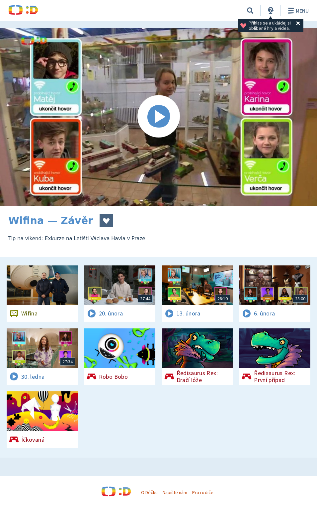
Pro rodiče (202, 492)
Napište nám (175, 492)
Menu (297, 11)
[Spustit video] (158, 117)
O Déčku (149, 492)
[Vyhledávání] (250, 10)
